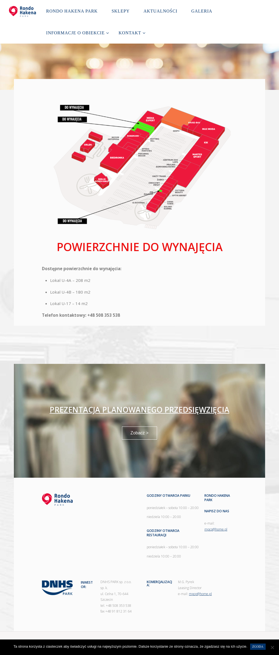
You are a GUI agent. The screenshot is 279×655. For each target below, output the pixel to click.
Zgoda (257, 646)
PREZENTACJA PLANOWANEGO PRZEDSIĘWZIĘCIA (139, 409)
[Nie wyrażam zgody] (272, 647)
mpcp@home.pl (215, 529)
